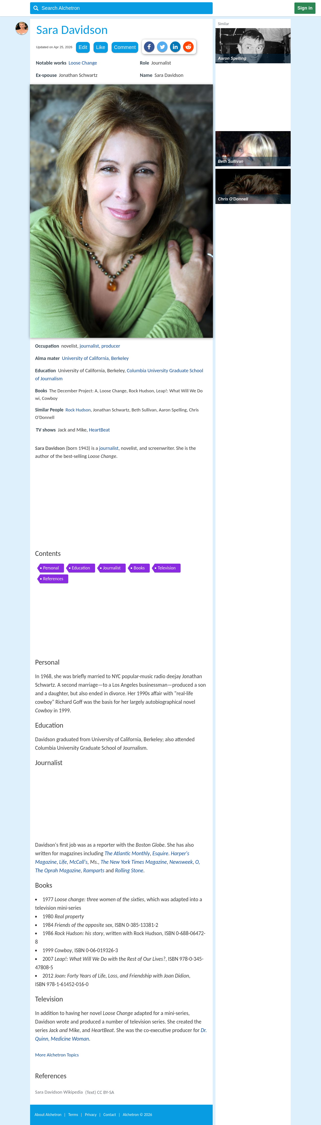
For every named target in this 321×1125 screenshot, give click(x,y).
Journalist (112, 568)
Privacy (91, 1114)
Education (81, 568)
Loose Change (83, 63)
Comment (125, 47)
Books (139, 568)
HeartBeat (99, 430)
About (48, 1114)
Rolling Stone (129, 870)
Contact (109, 1114)
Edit (82, 47)
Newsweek (181, 862)
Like (100, 47)
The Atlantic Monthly (127, 853)
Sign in (304, 8)
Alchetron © (137, 1114)
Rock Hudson (78, 410)
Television (167, 568)
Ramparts (93, 870)
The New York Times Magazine (134, 862)
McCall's (78, 862)
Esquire (160, 853)
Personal (51, 568)
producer (110, 346)
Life (63, 862)
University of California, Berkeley (95, 358)
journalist (89, 346)
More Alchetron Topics (57, 1055)
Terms (73, 1114)
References (53, 578)
